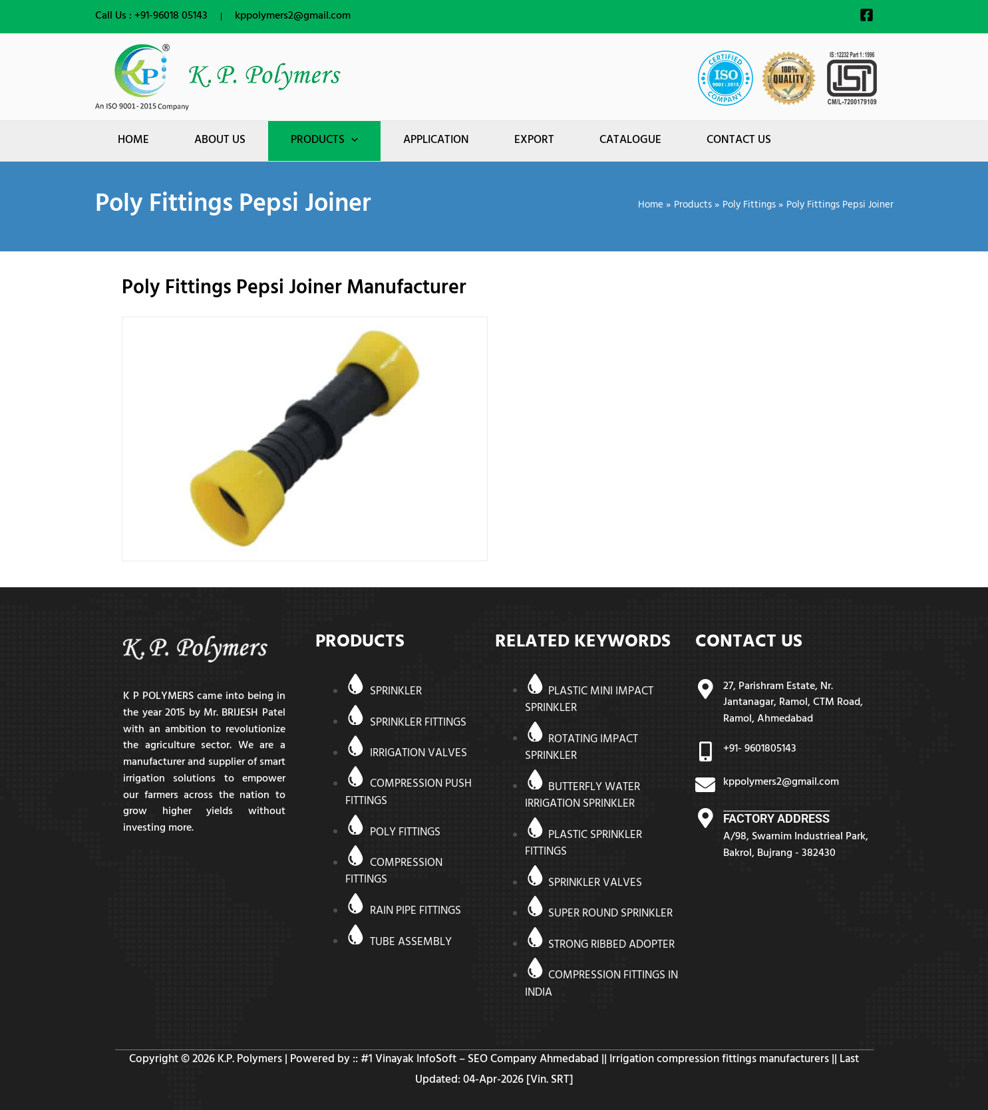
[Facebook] (867, 15)
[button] (324, 141)
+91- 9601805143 (759, 750)
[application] (351, 141)
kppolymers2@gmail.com (293, 17)
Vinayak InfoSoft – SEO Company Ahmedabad (487, 1060)
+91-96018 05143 (171, 17)
